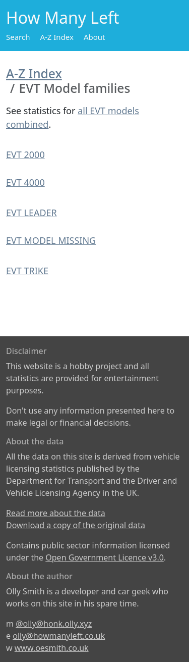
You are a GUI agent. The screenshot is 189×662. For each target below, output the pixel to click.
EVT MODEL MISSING (51, 240)
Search (18, 37)
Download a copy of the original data (75, 525)
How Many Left (62, 17)
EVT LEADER (31, 213)
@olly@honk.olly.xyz (54, 623)
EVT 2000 (25, 154)
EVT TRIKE (27, 271)
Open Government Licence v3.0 (104, 557)
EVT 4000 (25, 182)
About (94, 37)
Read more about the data (55, 513)
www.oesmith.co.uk (52, 647)
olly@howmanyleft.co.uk (59, 635)
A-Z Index (57, 37)
